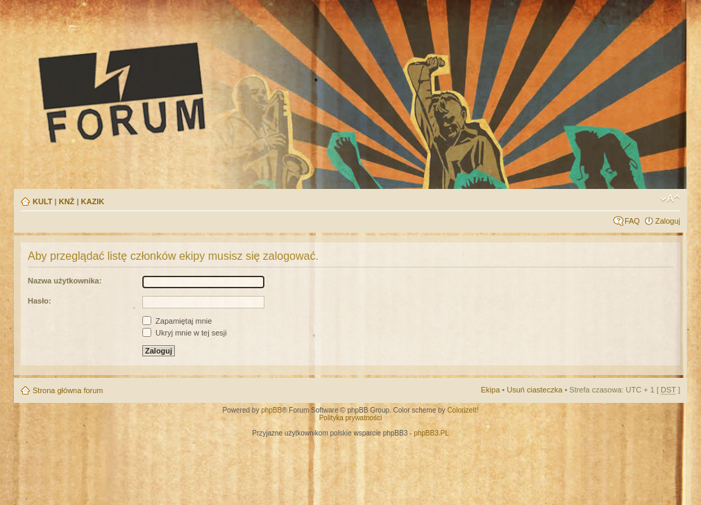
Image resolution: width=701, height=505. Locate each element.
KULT (43, 201)
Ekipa (490, 390)
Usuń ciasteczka (534, 390)
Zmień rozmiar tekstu (670, 198)
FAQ (632, 221)
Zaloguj (667, 221)
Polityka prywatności (350, 418)
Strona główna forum (68, 390)
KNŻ (67, 201)
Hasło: (39, 301)
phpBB (271, 410)
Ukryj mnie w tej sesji (184, 333)
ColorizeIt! (462, 410)
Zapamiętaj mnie (177, 321)
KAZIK (93, 201)
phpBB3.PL (431, 433)
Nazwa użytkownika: (64, 280)
